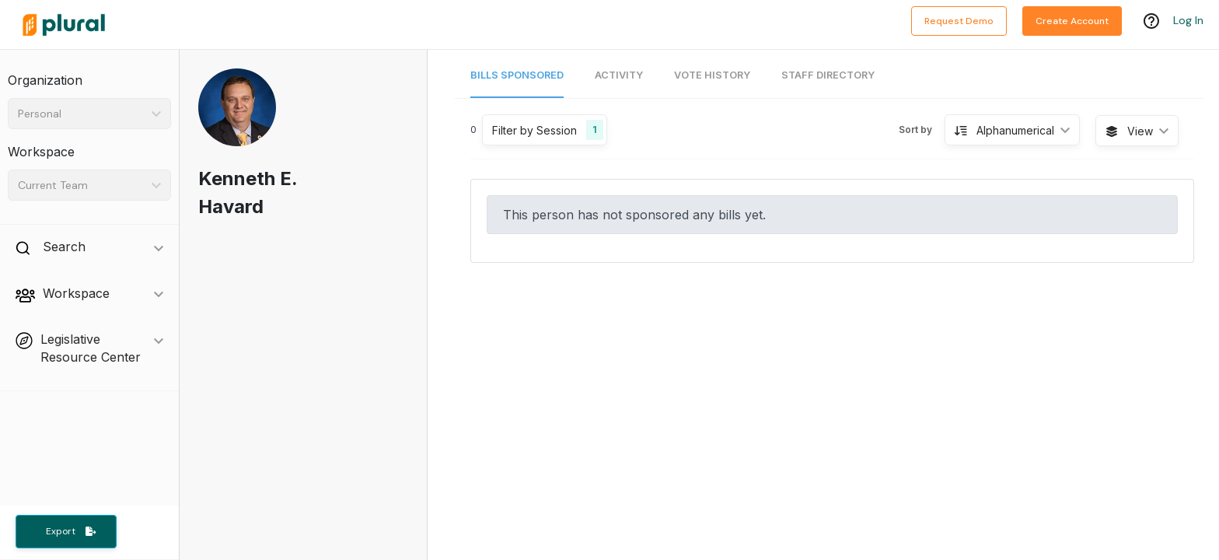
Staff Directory (828, 75)
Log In (1188, 21)
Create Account (1072, 21)
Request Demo (959, 21)
